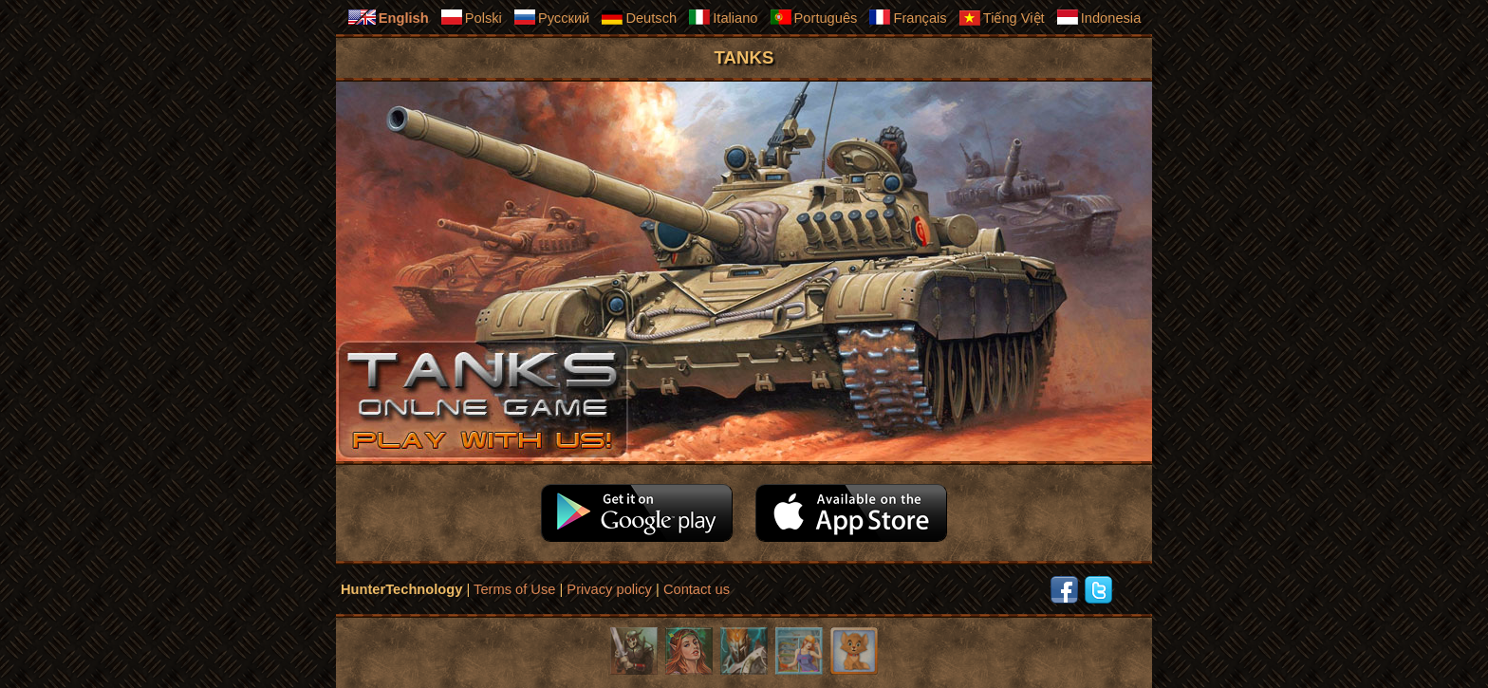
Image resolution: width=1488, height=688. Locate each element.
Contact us (696, 589)
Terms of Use (514, 589)
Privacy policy (609, 589)
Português (814, 17)
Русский (551, 17)
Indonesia (1099, 17)
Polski (471, 17)
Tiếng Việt (1001, 18)
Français (907, 17)
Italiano (722, 17)
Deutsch (639, 17)
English (388, 17)
